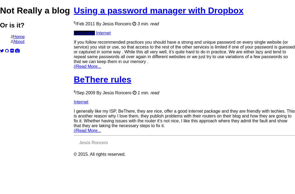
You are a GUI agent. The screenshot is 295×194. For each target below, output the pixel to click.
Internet (103, 33)
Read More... (87, 66)
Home (19, 36)
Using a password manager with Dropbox (158, 10)
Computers (84, 33)
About (19, 41)
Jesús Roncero (116, 24)
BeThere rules (102, 79)
